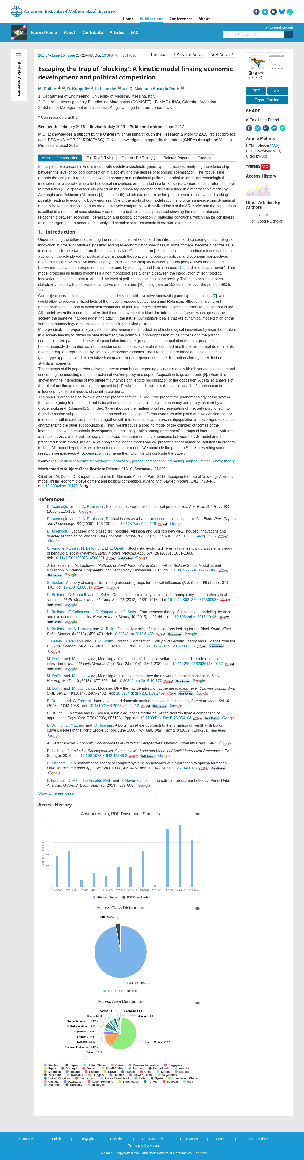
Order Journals (153, 1139)
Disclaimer (117, 1139)
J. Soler (102, 595)
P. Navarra (130, 780)
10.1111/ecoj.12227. (205, 536)
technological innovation (110, 461)
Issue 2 (72, 55)
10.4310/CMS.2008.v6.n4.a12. (120, 706)
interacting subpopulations (188, 461)
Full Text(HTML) (100, 158)
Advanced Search (279, 28)
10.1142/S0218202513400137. (178, 768)
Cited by (204, 158)
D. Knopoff (77, 89)
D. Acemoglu (57, 507)
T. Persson (74, 641)
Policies (57, 1139)
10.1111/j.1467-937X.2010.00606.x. (172, 646)
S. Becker (55, 583)
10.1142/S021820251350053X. (199, 600)
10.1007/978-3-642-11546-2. (109, 756)
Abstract (60, 158)
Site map (106, 1153)
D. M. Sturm (103, 641)
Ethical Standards (257, 1139)
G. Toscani (82, 701)
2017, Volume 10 (51, 55)
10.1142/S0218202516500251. (85, 558)
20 (141, 285)
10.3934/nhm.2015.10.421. (202, 617)
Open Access (190, 1139)
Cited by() (256, 156)
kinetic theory (223, 461)
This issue (158, 54)
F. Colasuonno (80, 612)
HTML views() (262, 146)
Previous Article (188, 54)
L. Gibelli (117, 548)
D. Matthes (75, 725)
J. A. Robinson (91, 507)
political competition (148, 461)
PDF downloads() (263, 151)
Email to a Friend (264, 120)
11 (120, 386)
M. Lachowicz (83, 659)
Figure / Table (138, 158)
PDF (256, 91)
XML (277, 91)
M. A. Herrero (79, 629)
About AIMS (27, 1139)
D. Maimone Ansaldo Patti (154, 89)
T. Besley (54, 641)
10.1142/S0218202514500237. (203, 664)
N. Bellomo (90, 548)
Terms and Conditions (144, 1145)
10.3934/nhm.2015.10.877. (146, 681)
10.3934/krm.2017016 (119, 55)
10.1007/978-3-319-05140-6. (200, 570)
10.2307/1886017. (84, 587)
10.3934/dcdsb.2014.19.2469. (146, 693)
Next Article (221, 54)
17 (157, 251)
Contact (221, 1139)
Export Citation (267, 100)
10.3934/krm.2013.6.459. (139, 634)
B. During (55, 701)
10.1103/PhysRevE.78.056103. (171, 718)
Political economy (73, 461)
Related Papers (176, 158)
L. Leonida (105, 89)
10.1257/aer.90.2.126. (144, 524)
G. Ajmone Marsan (62, 548)
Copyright (87, 1139)
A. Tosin (107, 629)
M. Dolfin (46, 89)
